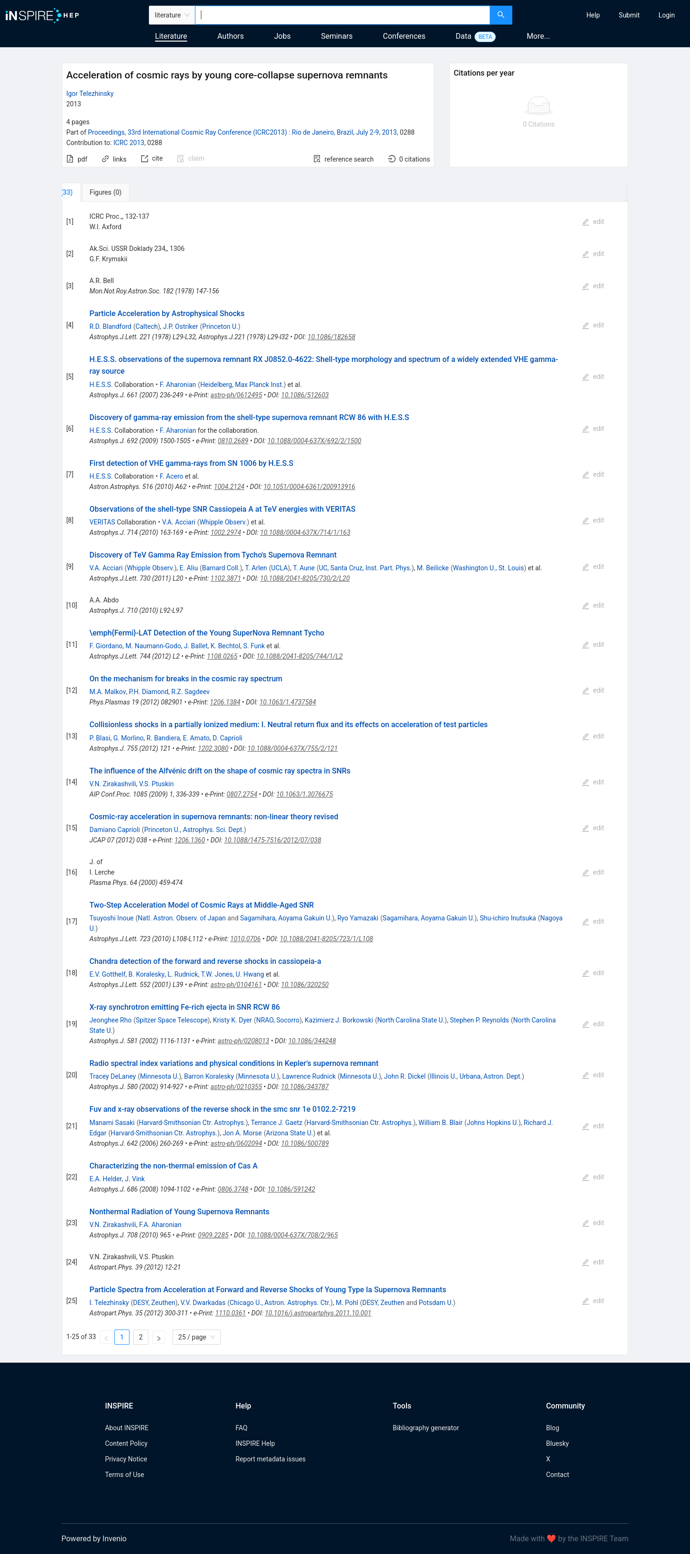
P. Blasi (99, 738)
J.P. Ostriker (180, 326)
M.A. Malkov (107, 691)
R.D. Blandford (110, 326)
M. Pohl (347, 1302)
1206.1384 (225, 702)
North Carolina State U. (411, 1020)
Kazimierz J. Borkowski (339, 1020)
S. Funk (254, 646)
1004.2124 (229, 486)
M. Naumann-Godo (153, 646)
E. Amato (196, 738)
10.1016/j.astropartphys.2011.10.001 (318, 1313)
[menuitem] (593, 15)
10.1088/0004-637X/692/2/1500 (314, 441)
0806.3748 (233, 1189)
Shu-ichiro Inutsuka (508, 918)
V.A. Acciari (178, 522)
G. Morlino (128, 738)
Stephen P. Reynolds (479, 1020)
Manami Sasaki (112, 1122)
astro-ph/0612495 (236, 395)
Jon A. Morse (242, 1133)
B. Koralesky (146, 974)
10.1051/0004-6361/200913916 (309, 486)
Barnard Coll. (221, 568)
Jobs (282, 36)
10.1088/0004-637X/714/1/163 (305, 532)
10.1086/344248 (312, 1041)
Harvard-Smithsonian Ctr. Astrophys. (192, 1122)
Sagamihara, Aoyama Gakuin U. (286, 918)
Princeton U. (220, 326)
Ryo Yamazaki (358, 918)
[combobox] (342, 15)
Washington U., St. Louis (488, 568)
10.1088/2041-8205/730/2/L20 (305, 578)
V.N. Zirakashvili (112, 784)
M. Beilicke (432, 568)
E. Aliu (189, 568)
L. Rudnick (182, 974)
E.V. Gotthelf (107, 974)
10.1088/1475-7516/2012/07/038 (272, 840)
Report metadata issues (270, 1459)
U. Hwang (250, 974)
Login (666, 15)
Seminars (337, 36)
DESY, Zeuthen (154, 1302)
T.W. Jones (217, 974)
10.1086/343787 (305, 1086)
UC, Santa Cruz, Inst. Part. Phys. (365, 568)
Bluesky (557, 1443)
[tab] (93, 192)
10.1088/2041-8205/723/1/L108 (326, 939)
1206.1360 (189, 840)
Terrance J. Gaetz (276, 1122)
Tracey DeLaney (112, 1076)
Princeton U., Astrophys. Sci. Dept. (194, 829)
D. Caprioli (227, 738)
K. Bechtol (225, 646)
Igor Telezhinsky (89, 93)
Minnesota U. (159, 1076)
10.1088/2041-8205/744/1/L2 (300, 656)
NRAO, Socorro (278, 1020)
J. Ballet (195, 646)
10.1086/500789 (305, 1143)
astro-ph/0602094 (236, 1143)
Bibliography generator (426, 1428)
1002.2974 (225, 532)
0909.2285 (213, 1235)
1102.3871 (225, 578)
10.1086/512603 (305, 395)
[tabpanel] (345, 778)
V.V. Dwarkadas (203, 1302)
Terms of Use (124, 1474)
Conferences (404, 36)
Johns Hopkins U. (492, 1122)
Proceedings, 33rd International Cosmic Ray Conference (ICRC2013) (242, 132)
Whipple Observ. (223, 522)
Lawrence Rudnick (309, 1076)
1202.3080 (213, 748)
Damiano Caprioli (114, 829)
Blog (552, 1428)
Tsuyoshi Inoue (111, 918)
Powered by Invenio (94, 1538)
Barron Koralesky (209, 1076)
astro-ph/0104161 (236, 984)
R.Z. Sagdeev (191, 691)
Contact (557, 1474)
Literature (171, 36)
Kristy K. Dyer (232, 1020)
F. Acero (171, 476)
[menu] (602, 15)
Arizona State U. (289, 1133)
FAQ (241, 1428)
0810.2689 (233, 441)
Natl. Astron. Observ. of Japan (182, 918)
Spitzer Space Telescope (171, 1020)
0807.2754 (242, 794)
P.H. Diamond (149, 691)
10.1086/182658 (331, 337)
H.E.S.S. (100, 384)
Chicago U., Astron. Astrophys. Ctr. (280, 1302)
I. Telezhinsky (109, 1302)
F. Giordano (105, 646)
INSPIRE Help (255, 1443)
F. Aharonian (178, 384)
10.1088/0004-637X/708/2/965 (293, 1235)
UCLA (279, 568)
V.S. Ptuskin (156, 784)
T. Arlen (256, 568)
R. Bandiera (163, 738)
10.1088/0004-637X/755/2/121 (293, 748)
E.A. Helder (105, 1179)
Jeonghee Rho (110, 1020)
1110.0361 (231, 1313)
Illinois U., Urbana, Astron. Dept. (476, 1076)
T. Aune (304, 568)
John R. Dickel (404, 1076)
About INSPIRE (126, 1428)
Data (463, 36)
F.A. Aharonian (160, 1224)
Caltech (147, 326)
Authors (230, 36)
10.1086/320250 (305, 984)
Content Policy (126, 1443)
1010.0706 (245, 939)
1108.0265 (222, 656)
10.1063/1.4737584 (287, 702)
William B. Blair (441, 1122)
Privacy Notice (126, 1459)
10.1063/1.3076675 (304, 794)
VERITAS (102, 522)
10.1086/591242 (291, 1189)
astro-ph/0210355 (236, 1086)
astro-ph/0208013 (243, 1041)
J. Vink (135, 1179)
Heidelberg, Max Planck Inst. (242, 384)
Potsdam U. (436, 1302)
